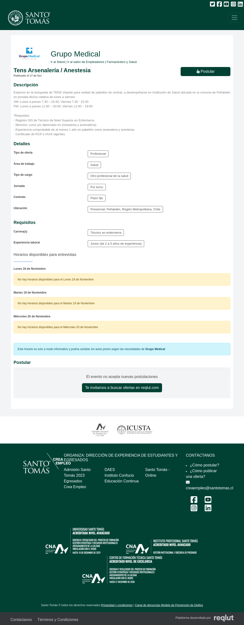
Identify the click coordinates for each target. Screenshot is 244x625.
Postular (205, 71)
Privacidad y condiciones (116, 605)
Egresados (73, 481)
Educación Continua (122, 481)
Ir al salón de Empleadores (85, 62)
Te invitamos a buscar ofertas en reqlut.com (122, 388)
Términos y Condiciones (57, 620)
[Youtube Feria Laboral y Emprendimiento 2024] (208, 501)
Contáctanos (21, 620)
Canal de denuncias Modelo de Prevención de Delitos (169, 605)
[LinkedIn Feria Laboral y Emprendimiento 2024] (208, 509)
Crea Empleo (75, 487)
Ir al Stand (58, 62)
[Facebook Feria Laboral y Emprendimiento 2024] (194, 501)
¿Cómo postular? (204, 465)
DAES (110, 470)
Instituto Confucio (119, 475)
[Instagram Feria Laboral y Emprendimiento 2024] (194, 509)
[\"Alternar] (234, 17)
